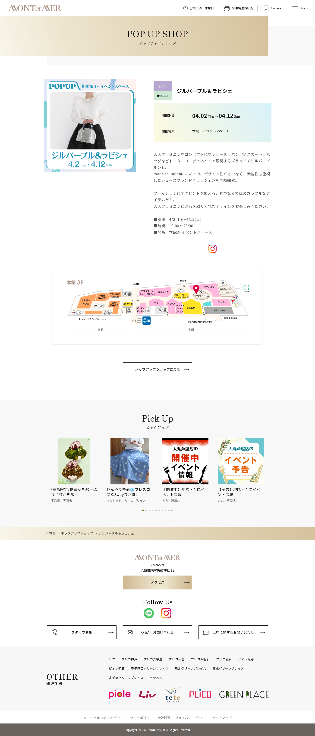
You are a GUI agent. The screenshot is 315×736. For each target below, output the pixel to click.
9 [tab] (169, 510)
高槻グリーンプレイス (228, 668)
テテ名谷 (156, 678)
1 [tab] (143, 510)
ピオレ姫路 (246, 659)
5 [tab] (156, 510)
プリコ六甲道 (153, 659)
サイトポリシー (141, 717)
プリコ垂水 (224, 659)
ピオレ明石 (117, 668)
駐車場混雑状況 (242, 8)
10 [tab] (172, 510)
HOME (51, 533)
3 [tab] (149, 510)
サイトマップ (222, 717)
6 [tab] (159, 510)
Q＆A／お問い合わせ (157, 632)
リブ (112, 659)
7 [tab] (162, 510)
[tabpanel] (79, 470)
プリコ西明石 (200, 659)
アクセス (157, 582)
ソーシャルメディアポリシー (105, 717)
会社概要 (164, 717)
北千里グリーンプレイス (126, 678)
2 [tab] (146, 510)
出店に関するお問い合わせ (233, 632)
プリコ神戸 (129, 659)
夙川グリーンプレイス (190, 668)
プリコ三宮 (176, 659)
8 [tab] (165, 510)
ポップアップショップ (77, 533)
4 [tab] (152, 510)
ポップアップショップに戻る (157, 369)
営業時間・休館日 (202, 8)
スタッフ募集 (81, 632)
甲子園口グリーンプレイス (150, 668)
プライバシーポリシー (191, 717)
